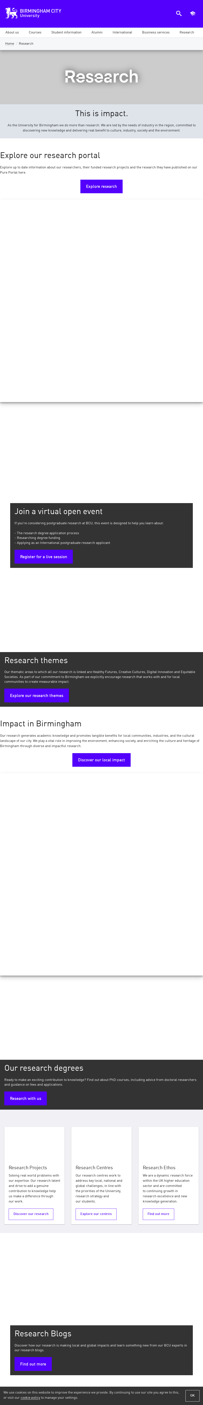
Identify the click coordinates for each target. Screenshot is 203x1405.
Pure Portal (15, 1142)
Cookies (129, 1380)
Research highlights (158, 1151)
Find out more (158, 809)
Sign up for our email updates (169, 1350)
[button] (12, 32)
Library (160, 1313)
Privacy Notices (57, 1380)
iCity (162, 1306)
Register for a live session (43, 355)
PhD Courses (84, 1142)
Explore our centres (96, 809)
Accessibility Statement (162, 1380)
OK (192, 1395)
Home (9, 44)
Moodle (160, 1299)
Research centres (21, 1151)
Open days (191, 1299)
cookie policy (30, 1398)
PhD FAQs (81, 1160)
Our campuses (122, 1313)
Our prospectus (187, 1306)
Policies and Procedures (96, 1380)
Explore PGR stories (96, 1079)
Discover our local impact (101, 558)
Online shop (91, 1306)
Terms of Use (26, 1380)
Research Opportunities (94, 1151)
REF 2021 (148, 1142)
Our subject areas (119, 1306)
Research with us (25, 694)
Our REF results (25, 1074)
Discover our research (31, 809)
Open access (16, 1160)
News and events (87, 1299)
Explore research (101, 187)
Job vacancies (90, 1313)
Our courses (123, 1299)
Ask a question (187, 1313)
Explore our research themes (36, 493)
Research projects (156, 1160)
